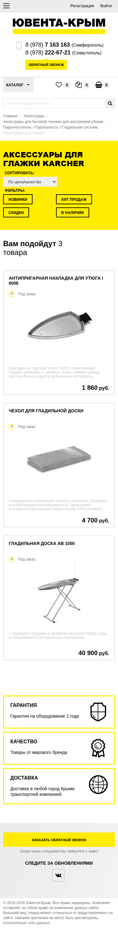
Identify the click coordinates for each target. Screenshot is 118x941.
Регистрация (82, 5)
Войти (106, 5)
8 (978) (47, 45)
